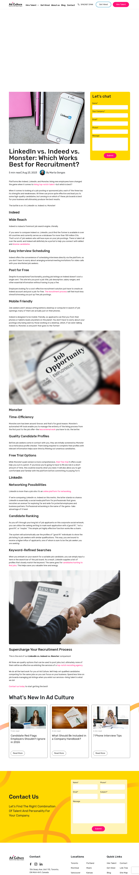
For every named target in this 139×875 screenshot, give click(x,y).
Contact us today (17, 686)
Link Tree (124, 868)
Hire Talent (32, 4)
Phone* (95, 128)
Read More (18, 753)
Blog (63, 5)
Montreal (75, 868)
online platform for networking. (57, 491)
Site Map (124, 873)
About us (55, 5)
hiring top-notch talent (44, 184)
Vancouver (75, 873)
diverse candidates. (21, 244)
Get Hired (45, 5)
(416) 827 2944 (85, 4)
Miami (89, 868)
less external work (47, 429)
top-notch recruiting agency (69, 665)
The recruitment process (56, 291)
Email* (94, 119)
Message (95, 136)
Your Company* (98, 111)
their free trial (62, 462)
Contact (71, 5)
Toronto (74, 863)
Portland (90, 863)
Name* (95, 103)
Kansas (89, 873)
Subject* (103, 792)
